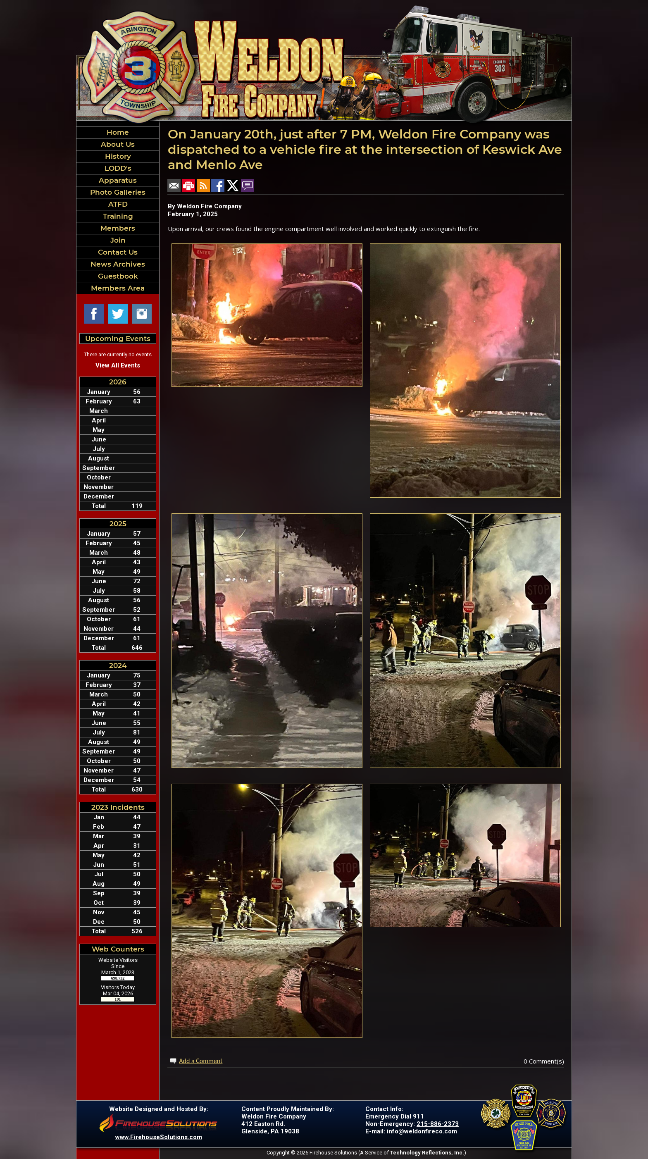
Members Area (118, 288)
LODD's (118, 168)
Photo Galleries (117, 192)
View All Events (117, 365)
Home (118, 132)
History (118, 156)
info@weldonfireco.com (422, 1131)
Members (117, 228)
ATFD (118, 204)
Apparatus (118, 180)
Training (118, 216)
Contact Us (118, 252)
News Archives (118, 264)
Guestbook (118, 276)
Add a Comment (200, 1061)
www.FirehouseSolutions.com (158, 1137)
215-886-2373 (438, 1124)
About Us (118, 144)
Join (118, 240)
